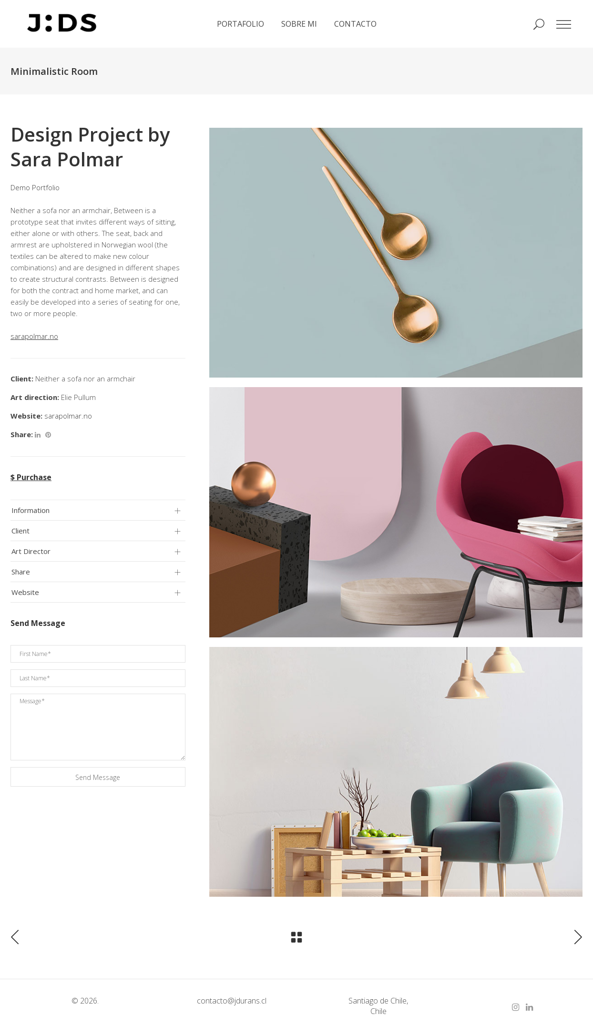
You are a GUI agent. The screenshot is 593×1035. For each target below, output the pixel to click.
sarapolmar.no (68, 415)
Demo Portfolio (35, 187)
